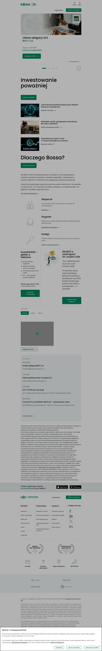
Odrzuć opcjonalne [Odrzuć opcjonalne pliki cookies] (74, 647)
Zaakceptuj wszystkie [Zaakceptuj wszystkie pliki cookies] (92, 647)
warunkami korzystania (19, 642)
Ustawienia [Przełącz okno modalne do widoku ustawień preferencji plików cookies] (59, 647)
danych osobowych (57, 642)
